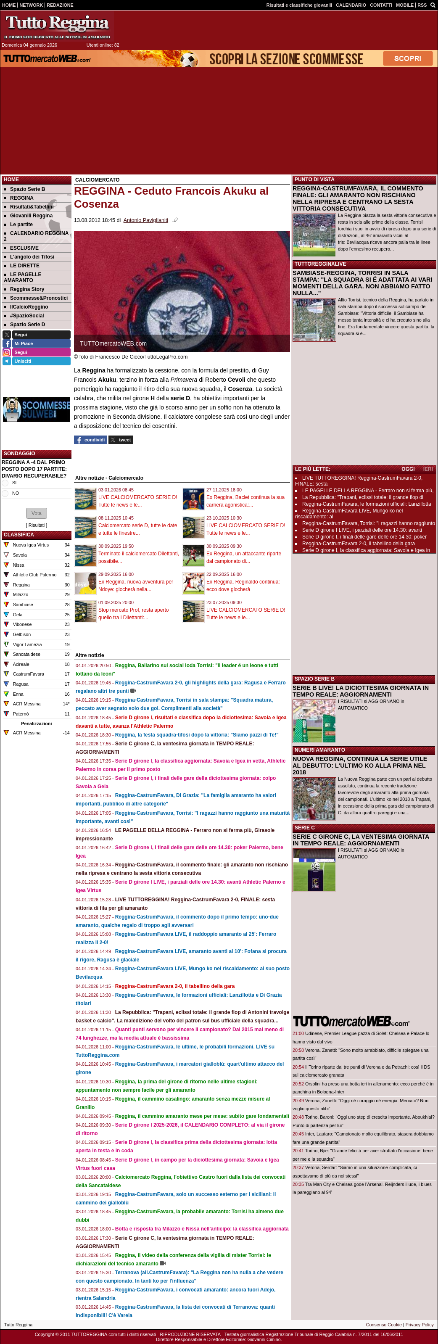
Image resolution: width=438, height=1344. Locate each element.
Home (11, 179)
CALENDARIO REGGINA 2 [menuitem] (36, 236)
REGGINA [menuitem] (19, 198)
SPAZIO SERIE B (315, 679)
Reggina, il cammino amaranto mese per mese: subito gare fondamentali (202, 1116)
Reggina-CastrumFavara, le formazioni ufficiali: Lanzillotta (366, 504)
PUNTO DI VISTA (315, 179)
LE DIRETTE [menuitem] (22, 266)
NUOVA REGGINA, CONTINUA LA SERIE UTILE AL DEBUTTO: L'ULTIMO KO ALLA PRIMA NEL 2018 (360, 765)
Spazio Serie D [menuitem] (24, 324)
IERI (428, 469)
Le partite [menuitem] (18, 224)
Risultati (37, 525)
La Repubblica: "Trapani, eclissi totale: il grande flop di (362, 497)
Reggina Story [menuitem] (24, 289)
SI (14, 482)
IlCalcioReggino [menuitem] (26, 307)
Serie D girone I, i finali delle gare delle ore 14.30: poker (364, 537)
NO (15, 493)
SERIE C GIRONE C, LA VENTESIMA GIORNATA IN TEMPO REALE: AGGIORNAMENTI (361, 840)
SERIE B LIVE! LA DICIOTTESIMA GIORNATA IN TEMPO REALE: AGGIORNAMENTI (361, 691)
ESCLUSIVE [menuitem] (21, 248)
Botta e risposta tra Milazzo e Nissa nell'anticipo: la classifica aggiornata (202, 1229)
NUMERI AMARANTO (320, 750)
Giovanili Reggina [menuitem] (28, 216)
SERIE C (305, 828)
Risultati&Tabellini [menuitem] (29, 207)
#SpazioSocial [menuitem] (24, 316)
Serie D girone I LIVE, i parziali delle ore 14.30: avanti (362, 530)
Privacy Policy (420, 1324)
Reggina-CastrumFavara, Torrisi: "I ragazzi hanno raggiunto (368, 523)
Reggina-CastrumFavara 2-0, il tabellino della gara (175, 986)
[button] (36, 513)
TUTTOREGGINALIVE (320, 264)
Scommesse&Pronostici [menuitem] (36, 298)
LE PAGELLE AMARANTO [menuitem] (22, 277)
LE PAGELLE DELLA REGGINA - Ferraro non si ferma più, (368, 491)
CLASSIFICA (19, 535)
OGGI (407, 469)
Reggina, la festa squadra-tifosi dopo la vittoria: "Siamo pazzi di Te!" (197, 735)
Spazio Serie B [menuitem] (24, 189)
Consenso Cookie (384, 1324)
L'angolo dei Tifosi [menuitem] (29, 257)
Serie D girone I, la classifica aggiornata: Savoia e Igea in (366, 550)
